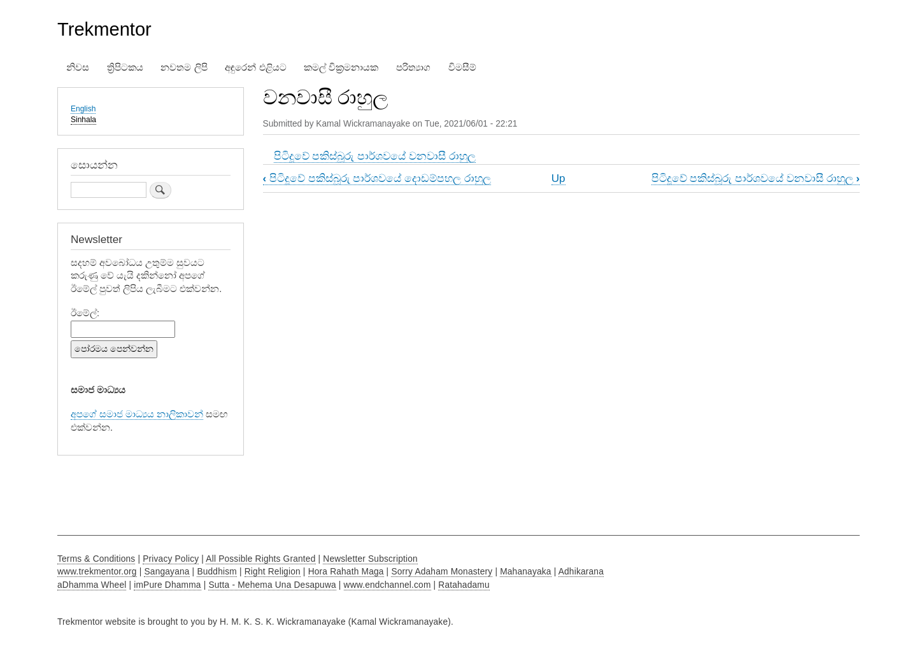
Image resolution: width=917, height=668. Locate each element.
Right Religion (273, 571)
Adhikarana (581, 571)
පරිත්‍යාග (413, 67)
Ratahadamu (463, 585)
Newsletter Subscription (370, 559)
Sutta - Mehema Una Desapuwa (272, 585)
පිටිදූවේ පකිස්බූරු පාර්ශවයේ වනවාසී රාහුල (375, 156)
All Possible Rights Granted (260, 559)
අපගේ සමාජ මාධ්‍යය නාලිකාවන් (137, 414)
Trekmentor (104, 29)
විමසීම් (462, 67)
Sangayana (166, 571)
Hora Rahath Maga (346, 571)
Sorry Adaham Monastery (441, 571)
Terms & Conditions (96, 559)
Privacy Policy (171, 559)
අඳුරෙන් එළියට (255, 67)
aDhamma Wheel (91, 585)
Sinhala (83, 119)
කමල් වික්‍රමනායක (341, 67)
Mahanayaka (525, 571)
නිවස (77, 67)
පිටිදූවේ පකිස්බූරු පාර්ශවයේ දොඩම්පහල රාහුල (377, 178)
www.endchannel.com (387, 585)
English (83, 108)
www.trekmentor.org (97, 571)
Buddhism (217, 571)
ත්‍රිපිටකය (125, 67)
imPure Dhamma (167, 585)
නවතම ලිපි (183, 67)
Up (558, 178)
